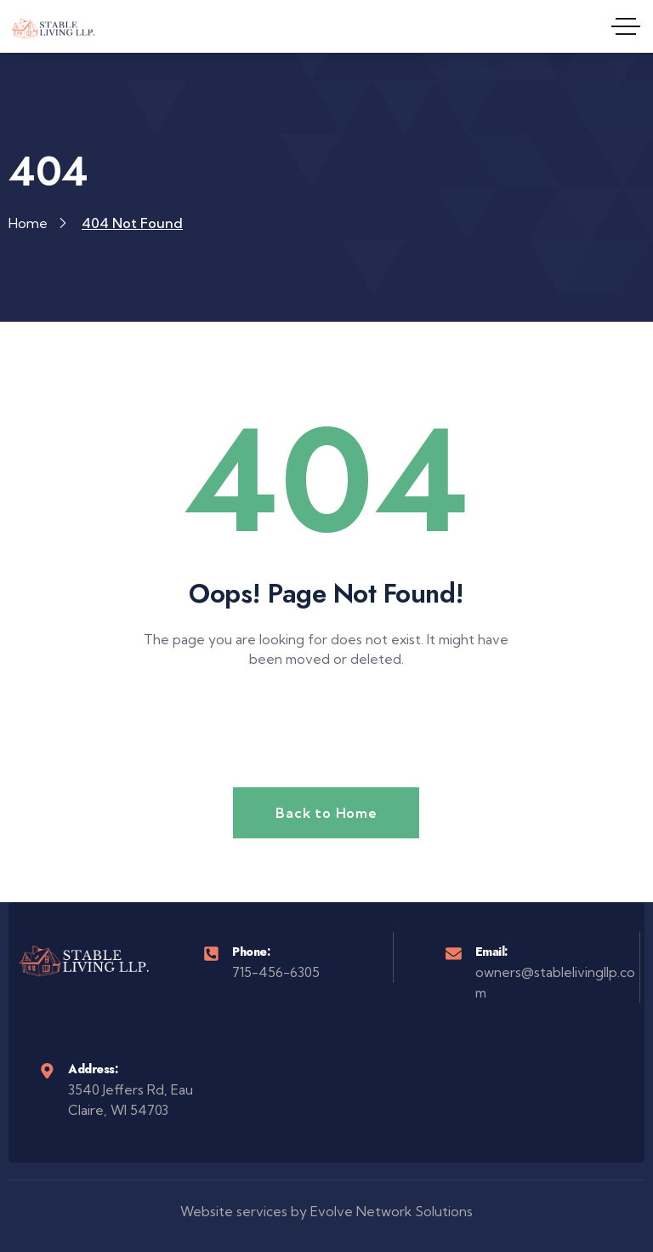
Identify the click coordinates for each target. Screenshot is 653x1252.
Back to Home (326, 812)
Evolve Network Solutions (391, 1211)
